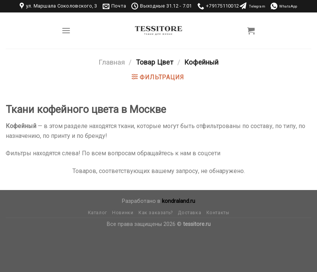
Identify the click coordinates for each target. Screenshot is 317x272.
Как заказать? (155, 212)
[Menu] (66, 30)
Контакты (217, 212)
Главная (111, 62)
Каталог (97, 212)
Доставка (189, 212)
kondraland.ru (178, 201)
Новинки (122, 212)
